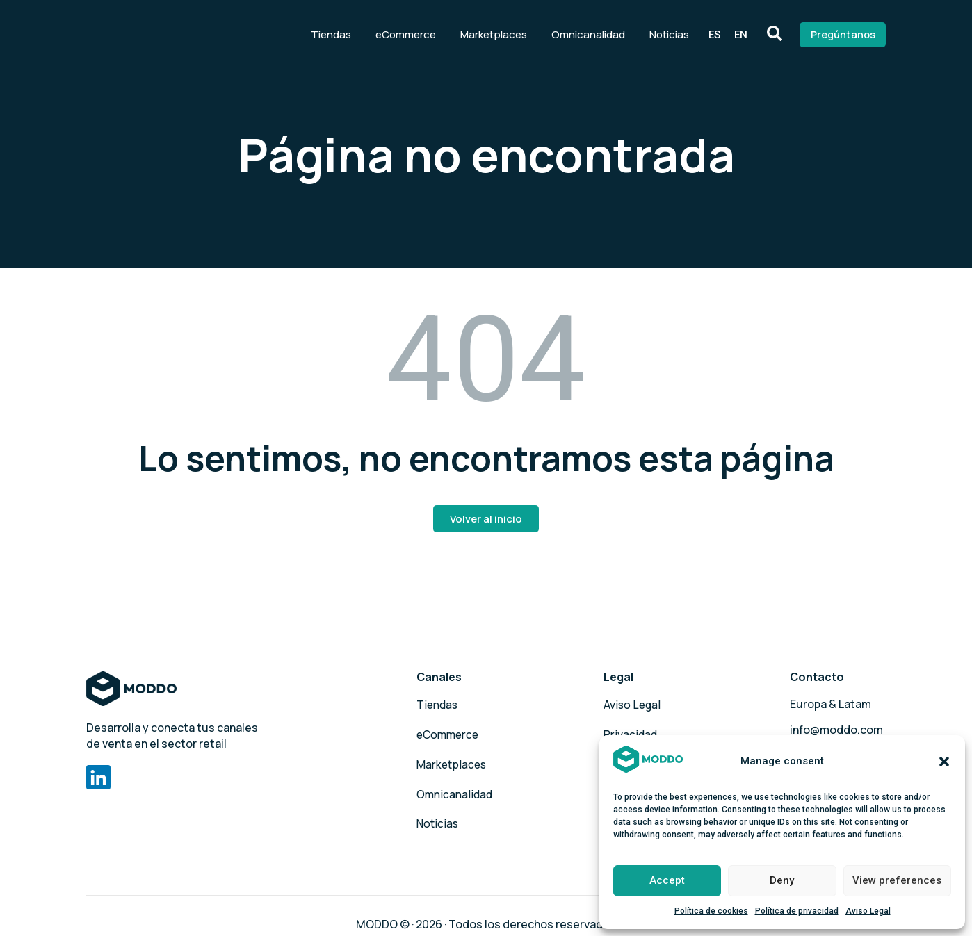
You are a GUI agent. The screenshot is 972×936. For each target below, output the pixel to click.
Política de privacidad (797, 911)
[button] (944, 762)
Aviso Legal (868, 911)
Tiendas (316, 31)
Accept (667, 880)
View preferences (896, 880)
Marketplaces (479, 31)
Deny (782, 880)
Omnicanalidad (573, 31)
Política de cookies (711, 911)
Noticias (654, 31)
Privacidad (631, 730)
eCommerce (391, 31)
